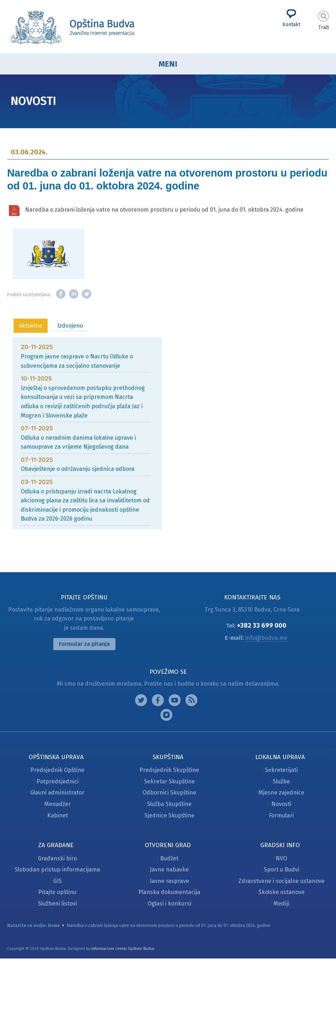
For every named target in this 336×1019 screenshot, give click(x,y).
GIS (57, 881)
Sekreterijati (281, 770)
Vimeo (166, 715)
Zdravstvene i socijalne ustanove (281, 881)
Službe (281, 781)
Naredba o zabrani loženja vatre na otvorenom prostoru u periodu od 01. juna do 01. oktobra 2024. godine (164, 209)
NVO (281, 858)
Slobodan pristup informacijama (57, 869)
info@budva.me (266, 637)
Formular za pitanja (84, 644)
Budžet (169, 858)
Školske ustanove (281, 892)
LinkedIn (73, 294)
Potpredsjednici (57, 781)
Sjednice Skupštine (169, 815)
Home (54, 925)
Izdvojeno (70, 325)
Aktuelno (30, 325)
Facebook (60, 294)
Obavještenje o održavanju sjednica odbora (77, 468)
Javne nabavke (169, 869)
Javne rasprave (169, 881)
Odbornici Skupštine (169, 792)
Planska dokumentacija (169, 892)
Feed (191, 700)
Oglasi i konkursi (169, 903)
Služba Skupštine (169, 804)
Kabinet (57, 815)
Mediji (281, 903)
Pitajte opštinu (57, 892)
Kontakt (291, 24)
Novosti (281, 804)
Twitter (86, 294)
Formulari (281, 815)
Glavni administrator (57, 792)
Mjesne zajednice (281, 792)
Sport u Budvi (281, 869)
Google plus (175, 700)
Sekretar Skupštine (169, 781)
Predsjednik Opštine (57, 770)
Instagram (141, 700)
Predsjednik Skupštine (169, 770)
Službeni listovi (57, 903)
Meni (168, 64)
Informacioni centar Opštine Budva (123, 948)
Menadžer (57, 804)
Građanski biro (57, 858)
